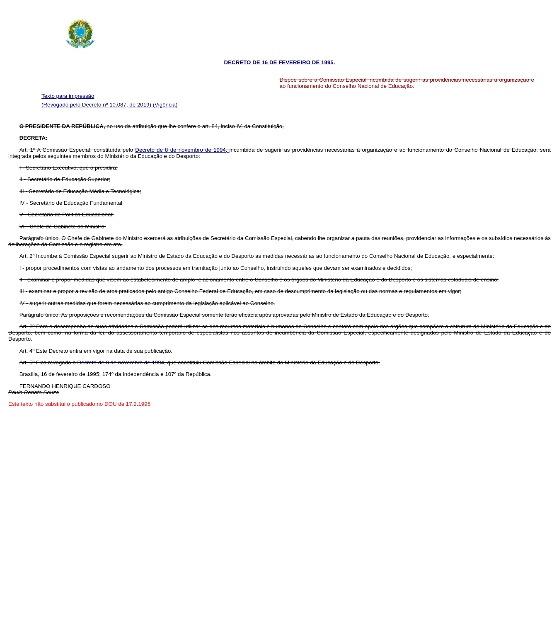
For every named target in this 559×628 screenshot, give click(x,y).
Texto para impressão (67, 96)
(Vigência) (165, 105)
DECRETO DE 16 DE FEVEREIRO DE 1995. (279, 62)
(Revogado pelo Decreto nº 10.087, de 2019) (97, 105)
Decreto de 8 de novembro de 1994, (182, 150)
